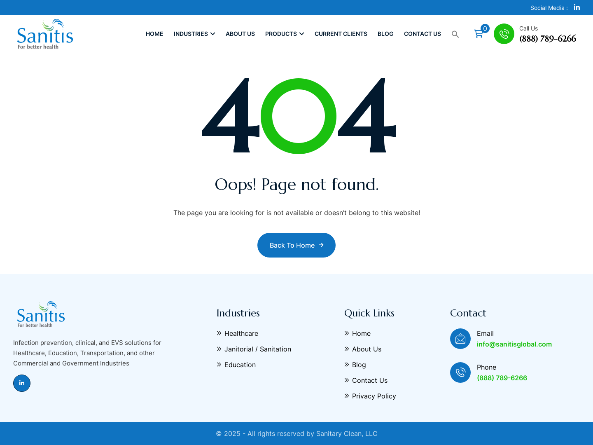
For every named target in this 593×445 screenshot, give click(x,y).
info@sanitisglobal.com (514, 344)
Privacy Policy (370, 396)
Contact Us (422, 33)
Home (154, 33)
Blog (386, 33)
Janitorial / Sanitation (254, 349)
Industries (194, 33)
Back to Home (296, 245)
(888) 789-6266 (547, 39)
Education (236, 365)
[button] (455, 33)
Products (284, 33)
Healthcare (237, 333)
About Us (240, 33)
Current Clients (341, 33)
